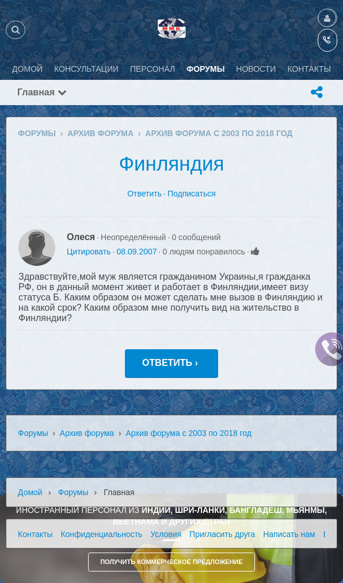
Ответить (144, 193)
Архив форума (87, 433)
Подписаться (191, 193)
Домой (30, 492)
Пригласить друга (222, 534)
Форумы (33, 433)
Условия (165, 534)
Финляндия (171, 163)
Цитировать (88, 251)
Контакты (35, 534)
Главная (42, 92)
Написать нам (289, 534)
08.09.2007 (136, 251)
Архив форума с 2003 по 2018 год (188, 433)
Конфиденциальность (101, 534)
